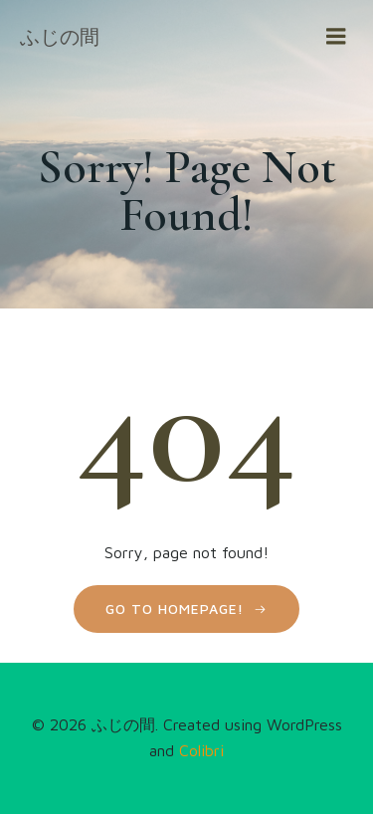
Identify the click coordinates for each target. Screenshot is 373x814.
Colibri (201, 750)
